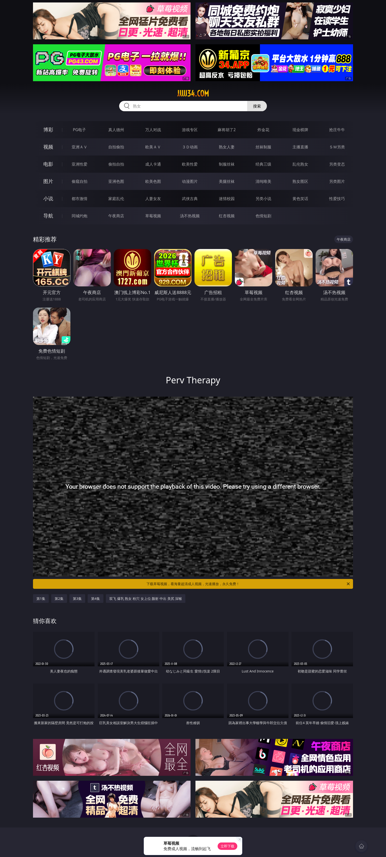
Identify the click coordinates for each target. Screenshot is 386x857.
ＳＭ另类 (337, 147)
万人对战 (153, 129)
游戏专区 (190, 129)
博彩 (48, 129)
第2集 (59, 598)
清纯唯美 (263, 181)
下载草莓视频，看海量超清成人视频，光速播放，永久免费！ (248, 584)
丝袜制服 (263, 147)
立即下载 (227, 846)
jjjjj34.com (193, 93)
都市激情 (79, 198)
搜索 (257, 106)
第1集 (40, 598)
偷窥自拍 (79, 181)
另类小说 (263, 198)
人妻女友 (153, 198)
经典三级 (263, 164)
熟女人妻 (227, 147)
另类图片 (337, 181)
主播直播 (300, 147)
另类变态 (337, 164)
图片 (48, 181)
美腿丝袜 (227, 181)
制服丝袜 (227, 164)
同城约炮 (79, 215)
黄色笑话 (300, 198)
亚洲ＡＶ (79, 147)
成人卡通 (153, 164)
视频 (48, 146)
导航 (48, 215)
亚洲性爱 (79, 164)
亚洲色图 (116, 181)
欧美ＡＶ (153, 147)
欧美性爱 (190, 164)
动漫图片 (190, 181)
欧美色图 (153, 181)
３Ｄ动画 (190, 147)
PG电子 (79, 129)
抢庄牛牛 (337, 129)
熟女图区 (300, 181)
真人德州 (116, 129)
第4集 (95, 598)
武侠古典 (190, 198)
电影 (48, 164)
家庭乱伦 (116, 198)
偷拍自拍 (116, 164)
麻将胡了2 (227, 129)
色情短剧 (263, 215)
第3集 (77, 598)
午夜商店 (116, 215)
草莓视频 (153, 215)
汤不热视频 (190, 215)
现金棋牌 (300, 129)
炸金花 (263, 129)
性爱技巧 (337, 198)
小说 (48, 198)
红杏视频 (227, 215)
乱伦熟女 (300, 164)
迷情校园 (227, 198)
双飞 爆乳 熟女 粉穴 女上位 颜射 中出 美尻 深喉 (145, 598)
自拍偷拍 (116, 147)
